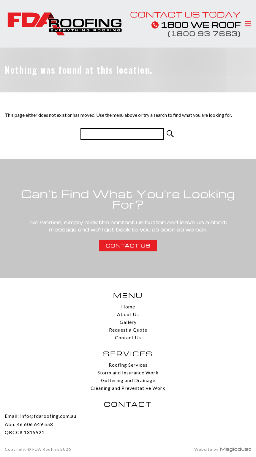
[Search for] (122, 134)
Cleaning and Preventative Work (128, 388)
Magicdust (235, 449)
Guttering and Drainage (128, 380)
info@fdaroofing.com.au (48, 416)
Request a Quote (128, 329)
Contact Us (127, 245)
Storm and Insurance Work (128, 372)
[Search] (170, 134)
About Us (128, 314)
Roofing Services (128, 365)
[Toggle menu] (247, 23)
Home (128, 306)
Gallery (128, 322)
